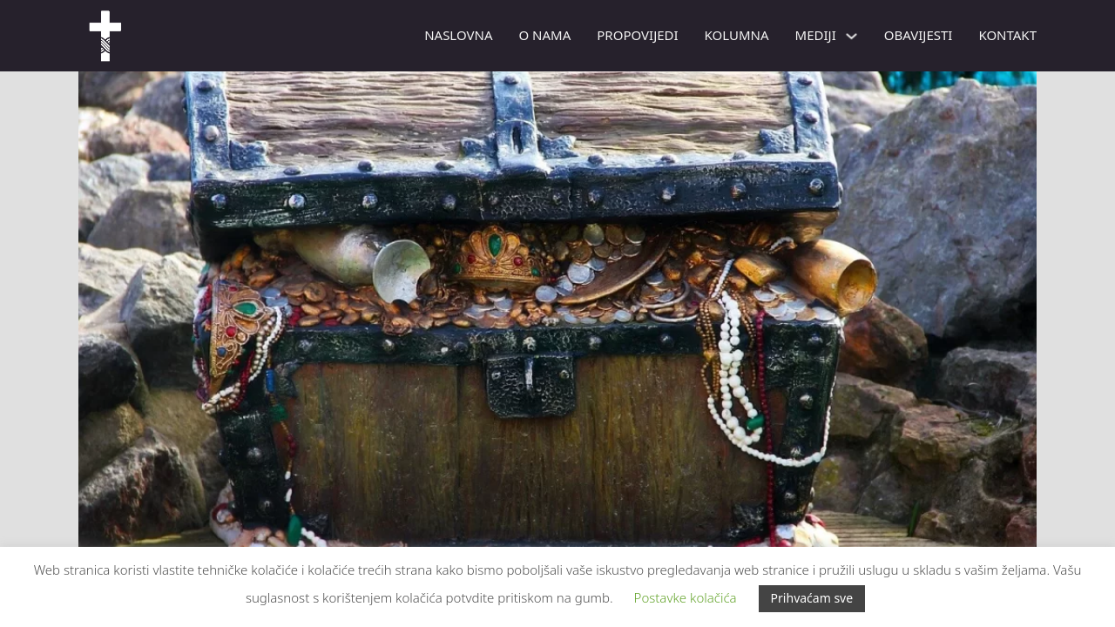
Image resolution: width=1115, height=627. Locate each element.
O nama (544, 35)
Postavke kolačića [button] (685, 597)
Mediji (815, 35)
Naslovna (458, 35)
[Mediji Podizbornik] (851, 36)
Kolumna (737, 35)
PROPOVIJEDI (637, 35)
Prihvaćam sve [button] (812, 598)
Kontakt (1007, 35)
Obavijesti (918, 35)
